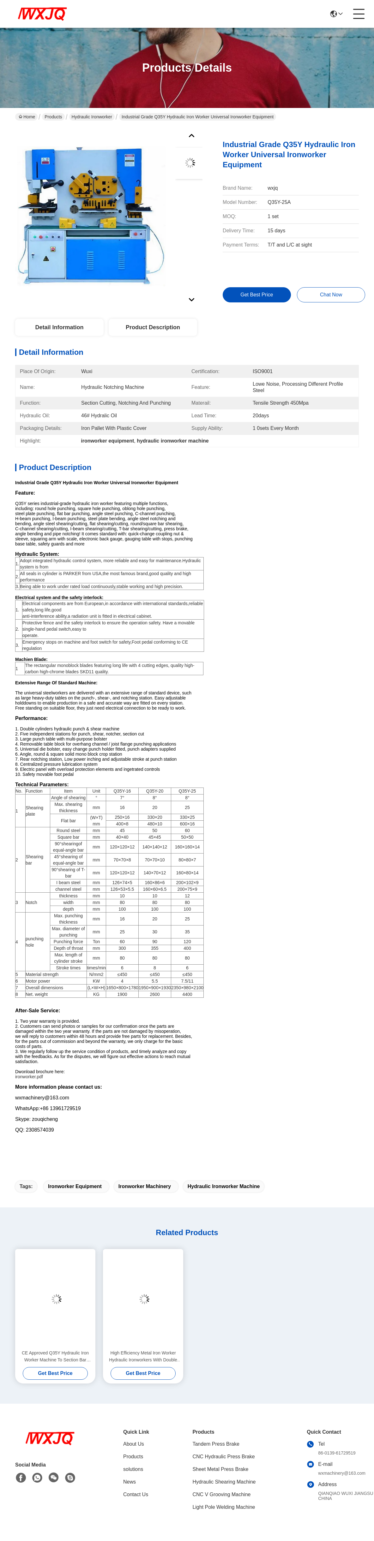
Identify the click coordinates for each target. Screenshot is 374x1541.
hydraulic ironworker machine (224, 1186)
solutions (133, 1469)
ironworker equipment (75, 1186)
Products (53, 116)
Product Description (153, 327)
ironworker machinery (144, 1186)
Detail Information (59, 327)
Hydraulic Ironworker (92, 116)
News (129, 1481)
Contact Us (135, 1494)
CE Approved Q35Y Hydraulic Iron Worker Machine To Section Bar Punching (55, 1356)
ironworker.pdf (29, 1076)
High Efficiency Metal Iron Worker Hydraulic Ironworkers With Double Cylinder (143, 1356)
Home (27, 116)
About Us (133, 1444)
